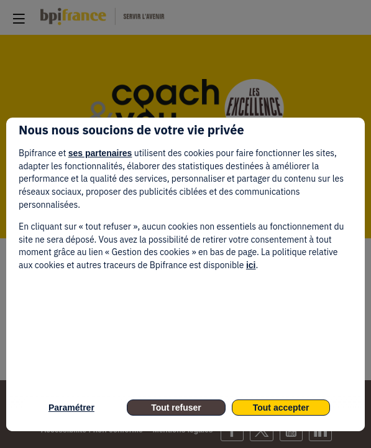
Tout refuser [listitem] (176, 408)
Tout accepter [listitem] (281, 408)
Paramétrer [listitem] (71, 408)
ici (251, 265)
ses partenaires (100, 153)
